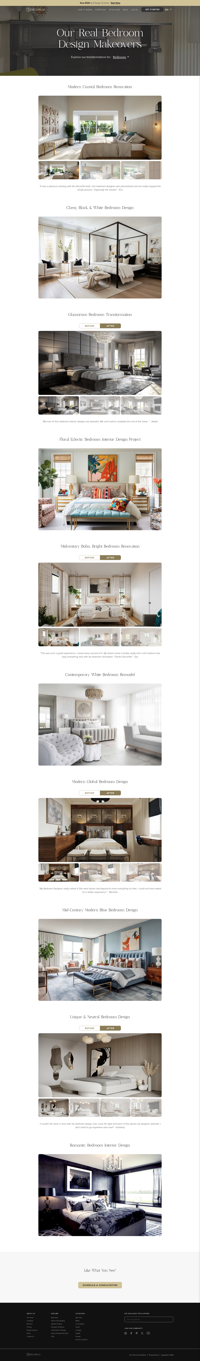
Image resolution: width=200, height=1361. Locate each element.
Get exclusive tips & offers (136, 1314)
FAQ (52, 1336)
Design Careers (32, 1330)
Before (89, 326)
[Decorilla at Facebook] (131, 1334)
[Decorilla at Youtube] (148, 1333)
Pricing (29, 1327)
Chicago (78, 1330)
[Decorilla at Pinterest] (137, 1334)
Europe (78, 1336)
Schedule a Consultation (100, 1285)
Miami (78, 1321)
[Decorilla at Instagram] (125, 1334)
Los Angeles (80, 1324)
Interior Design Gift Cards (59, 1333)
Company (30, 1321)
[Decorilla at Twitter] (142, 1334)
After (110, 326)
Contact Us (30, 1336)
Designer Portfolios (57, 1327)
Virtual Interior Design (58, 1330)
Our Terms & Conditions (137, 1355)
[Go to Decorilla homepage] (33, 1355)
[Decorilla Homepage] (36, 9)
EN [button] (168, 9)
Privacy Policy (153, 1355)
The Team (30, 1317)
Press (29, 1333)
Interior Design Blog (58, 1321)
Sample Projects (56, 1324)
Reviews (30, 1324)
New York (79, 1317)
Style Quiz (54, 1317)
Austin (78, 1327)
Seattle (78, 1333)
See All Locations (81, 1339)
